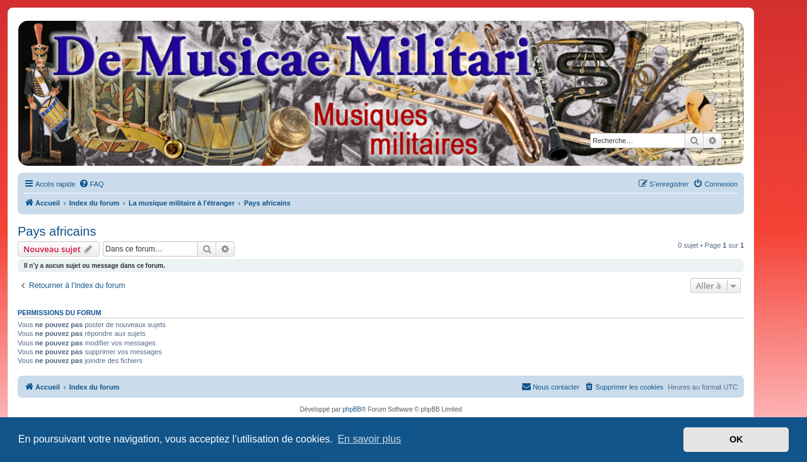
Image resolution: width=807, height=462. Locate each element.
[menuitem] (91, 184)
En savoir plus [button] (369, 439)
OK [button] (736, 439)
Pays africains (57, 231)
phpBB (351, 409)
